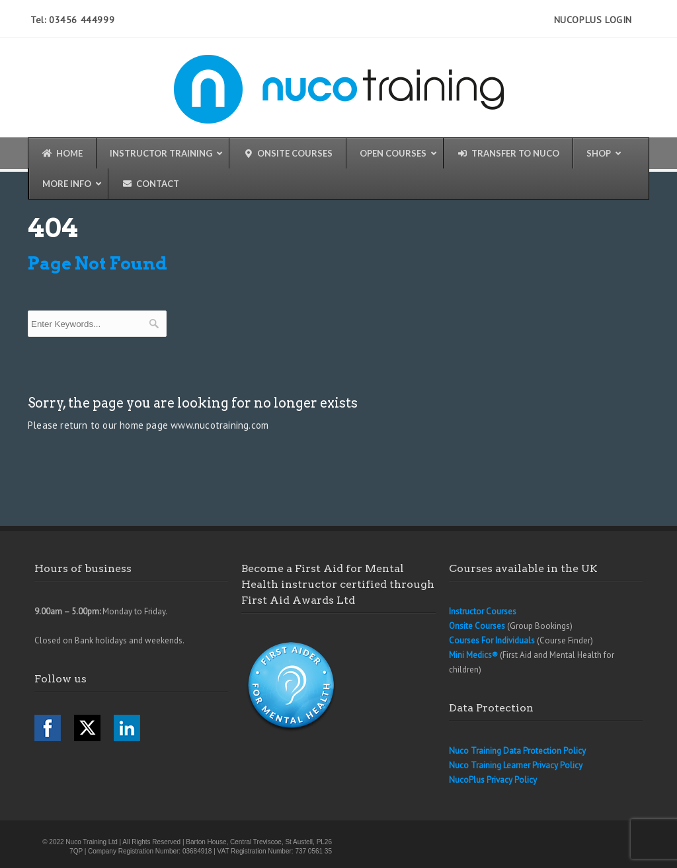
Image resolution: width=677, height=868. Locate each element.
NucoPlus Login (593, 20)
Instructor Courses (482, 611)
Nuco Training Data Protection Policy (517, 750)
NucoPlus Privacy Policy (493, 779)
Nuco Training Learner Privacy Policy (515, 765)
